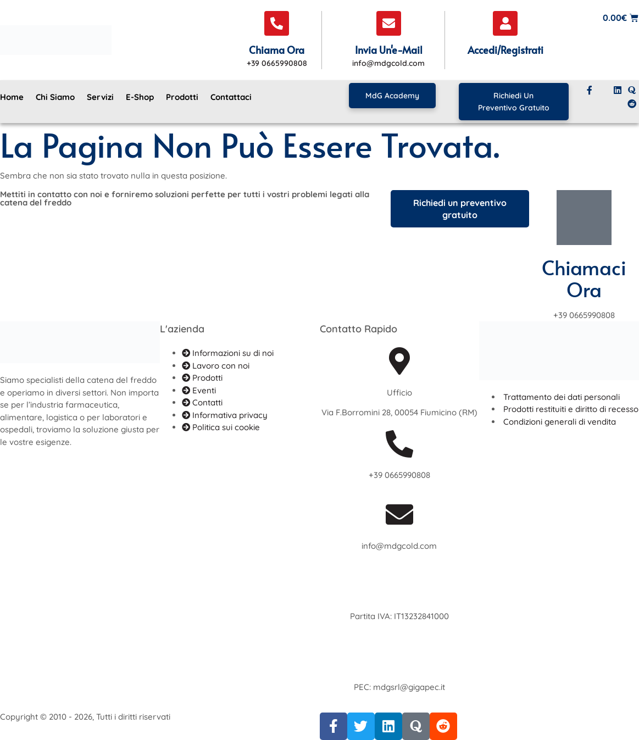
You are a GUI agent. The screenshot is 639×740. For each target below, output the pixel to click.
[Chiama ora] (276, 23)
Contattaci (231, 97)
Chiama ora (276, 50)
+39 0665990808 (399, 475)
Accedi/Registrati (505, 50)
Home (12, 97)
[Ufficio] (399, 361)
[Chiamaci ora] (584, 217)
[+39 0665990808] (399, 444)
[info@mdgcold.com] (399, 514)
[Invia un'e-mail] (388, 23)
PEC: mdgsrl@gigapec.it (399, 687)
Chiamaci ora (584, 278)
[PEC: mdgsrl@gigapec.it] (399, 655)
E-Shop (140, 97)
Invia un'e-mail (389, 50)
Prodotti (182, 97)
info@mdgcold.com (399, 546)
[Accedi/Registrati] (505, 23)
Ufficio (399, 392)
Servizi (100, 97)
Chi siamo (55, 97)
